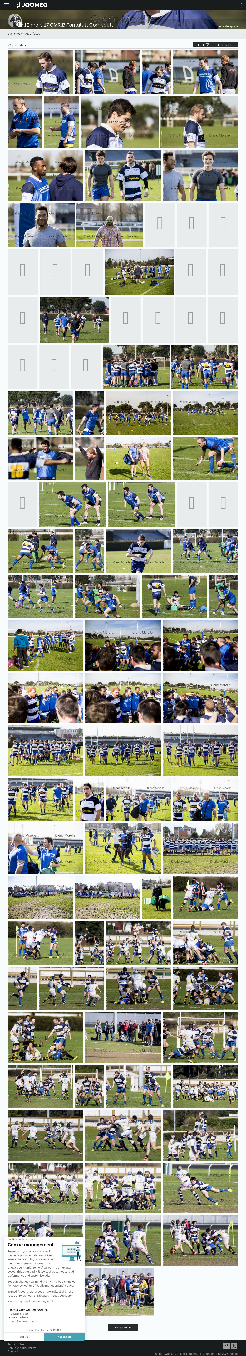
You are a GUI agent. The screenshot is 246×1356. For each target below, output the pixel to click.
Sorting (226, 44)
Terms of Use (16, 1344)
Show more (123, 1327)
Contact (13, 1351)
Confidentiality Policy (22, 1348)
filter (203, 44)
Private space (228, 26)
